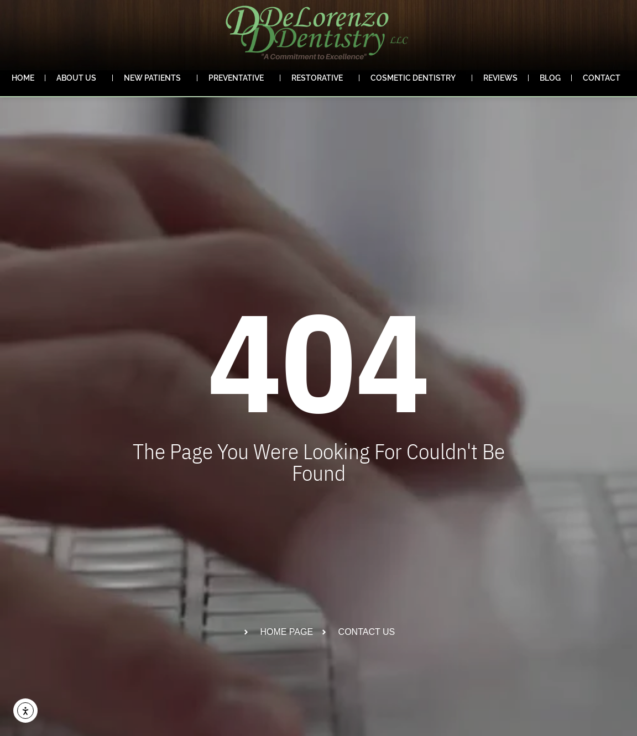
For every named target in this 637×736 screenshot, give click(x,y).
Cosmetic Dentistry (415, 77)
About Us (79, 77)
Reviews (500, 77)
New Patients (155, 77)
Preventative (238, 77)
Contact (604, 77)
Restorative (319, 77)
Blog (550, 77)
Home (23, 77)
